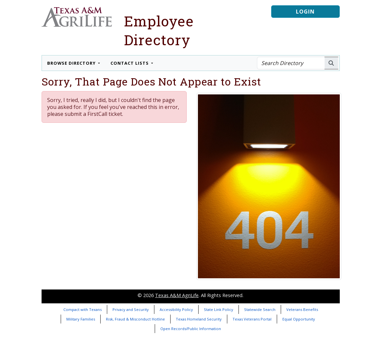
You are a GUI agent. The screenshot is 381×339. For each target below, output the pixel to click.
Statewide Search (259, 309)
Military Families (80, 319)
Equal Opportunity (298, 319)
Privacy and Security (130, 309)
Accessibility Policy (176, 309)
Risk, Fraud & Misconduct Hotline (135, 319)
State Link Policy (218, 309)
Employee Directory (159, 30)
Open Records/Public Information (190, 328)
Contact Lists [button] (130, 63)
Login (305, 11)
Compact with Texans (82, 309)
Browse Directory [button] (72, 63)
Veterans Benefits (302, 309)
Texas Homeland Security (199, 319)
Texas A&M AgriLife (177, 295)
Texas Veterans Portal (252, 319)
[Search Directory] (291, 63)
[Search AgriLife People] (331, 63)
